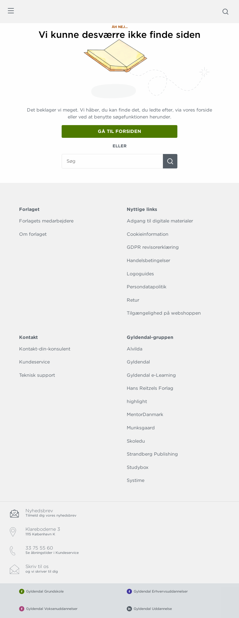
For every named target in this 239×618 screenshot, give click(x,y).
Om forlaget (33, 234)
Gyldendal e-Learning (151, 375)
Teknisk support (37, 375)
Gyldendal (138, 362)
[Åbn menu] (10, 11)
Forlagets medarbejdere (46, 221)
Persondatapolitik (146, 286)
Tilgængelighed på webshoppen (164, 313)
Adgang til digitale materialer (160, 221)
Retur (133, 300)
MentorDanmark (145, 414)
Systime (135, 480)
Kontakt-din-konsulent (44, 349)
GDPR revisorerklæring (153, 247)
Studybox (137, 467)
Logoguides (140, 273)
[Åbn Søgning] (225, 11)
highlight (137, 401)
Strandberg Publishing (152, 454)
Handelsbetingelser (148, 260)
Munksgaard (141, 427)
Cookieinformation (147, 234)
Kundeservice (34, 362)
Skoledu (136, 441)
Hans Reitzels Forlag (150, 388)
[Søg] (170, 161)
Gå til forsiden (119, 131)
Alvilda (134, 349)
